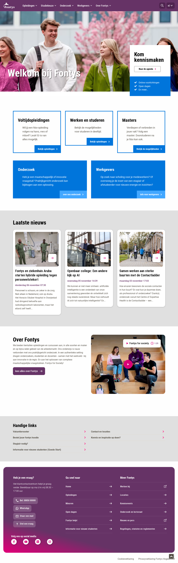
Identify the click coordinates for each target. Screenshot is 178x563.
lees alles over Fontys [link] (29, 373)
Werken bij (143, 488)
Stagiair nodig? (20, 445)
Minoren (89, 505)
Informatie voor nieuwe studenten (89, 531)
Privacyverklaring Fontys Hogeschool (156, 561)
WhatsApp (22, 510)
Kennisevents (143, 505)
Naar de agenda (147, 69)
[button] (162, 6)
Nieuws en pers (143, 522)
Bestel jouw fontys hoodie (26, 439)
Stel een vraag (24, 526)
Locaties (143, 497)
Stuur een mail (24, 518)
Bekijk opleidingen (48, 149)
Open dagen (89, 514)
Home (89, 488)
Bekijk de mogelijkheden (149, 149)
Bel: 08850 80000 (25, 502)
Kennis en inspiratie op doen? (106, 439)
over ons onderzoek (73, 196)
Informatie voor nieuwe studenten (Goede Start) (37, 452)
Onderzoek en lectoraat (143, 514)
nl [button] (170, 5)
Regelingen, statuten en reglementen (143, 531)
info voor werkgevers (151, 196)
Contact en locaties (100, 433)
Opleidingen (89, 497)
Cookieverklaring (126, 561)
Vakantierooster (21, 433)
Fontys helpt (89, 522)
